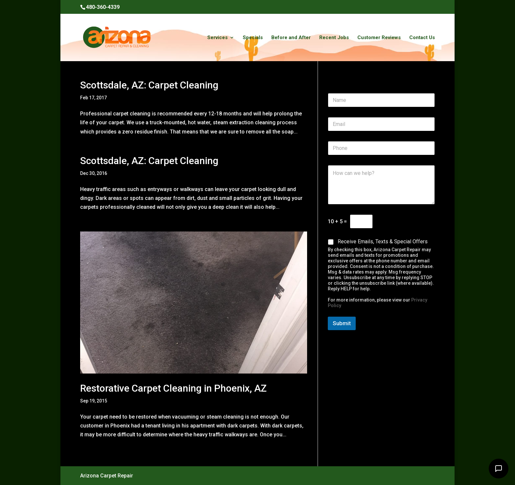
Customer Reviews (379, 37)
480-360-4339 (103, 7)
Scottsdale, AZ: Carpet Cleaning (149, 85)
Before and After (291, 37)
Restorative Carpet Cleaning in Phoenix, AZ (173, 388)
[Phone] (381, 148)
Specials (253, 37)
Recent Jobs (334, 37)
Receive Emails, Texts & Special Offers (383, 241)
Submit (342, 323)
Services (217, 37)
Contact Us (422, 37)
